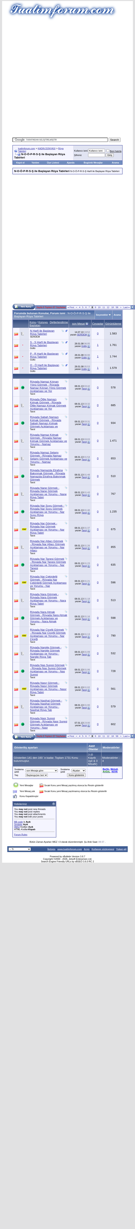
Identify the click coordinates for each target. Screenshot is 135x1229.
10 (99, 307)
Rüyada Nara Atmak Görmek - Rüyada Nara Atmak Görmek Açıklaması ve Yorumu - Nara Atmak (48, 616)
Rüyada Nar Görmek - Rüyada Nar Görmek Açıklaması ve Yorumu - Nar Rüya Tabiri (47, 528)
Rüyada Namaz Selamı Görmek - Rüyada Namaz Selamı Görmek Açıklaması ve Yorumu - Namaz (48, 457)
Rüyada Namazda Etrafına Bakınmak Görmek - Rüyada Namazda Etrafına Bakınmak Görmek (47, 475)
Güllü (32, 348)
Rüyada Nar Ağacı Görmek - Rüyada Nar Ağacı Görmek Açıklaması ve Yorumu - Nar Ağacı (47, 546)
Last (126, 307)
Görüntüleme (113, 323)
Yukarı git (121, 849)
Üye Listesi (53, 162)
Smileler (18, 824)
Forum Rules (20, 834)
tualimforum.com (26, 148)
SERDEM (35, 336)
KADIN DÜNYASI (46, 148)
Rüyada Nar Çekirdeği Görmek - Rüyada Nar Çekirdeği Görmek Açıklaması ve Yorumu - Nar (48, 581)
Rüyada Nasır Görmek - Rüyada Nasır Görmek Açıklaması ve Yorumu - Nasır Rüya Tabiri (48, 687)
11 (103, 307)
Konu (33, 322)
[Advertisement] (68, 50)
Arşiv (87, 849)
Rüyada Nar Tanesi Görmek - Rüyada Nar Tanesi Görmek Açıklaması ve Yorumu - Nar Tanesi (48, 563)
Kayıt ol (20, 162)
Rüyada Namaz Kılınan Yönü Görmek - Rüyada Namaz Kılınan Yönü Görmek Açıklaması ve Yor (48, 386)
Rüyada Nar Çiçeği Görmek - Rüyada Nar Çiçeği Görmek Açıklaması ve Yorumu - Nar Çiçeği (48, 634)
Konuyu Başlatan (39, 324)
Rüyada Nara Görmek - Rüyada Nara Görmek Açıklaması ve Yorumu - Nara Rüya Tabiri (48, 599)
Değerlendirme (59, 322)
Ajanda (71, 162)
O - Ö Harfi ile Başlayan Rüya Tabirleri (44, 367)
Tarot (32, 394)
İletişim (51, 849)
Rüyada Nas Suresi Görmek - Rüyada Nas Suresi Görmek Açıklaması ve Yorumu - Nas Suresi (48, 670)
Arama (115, 162)
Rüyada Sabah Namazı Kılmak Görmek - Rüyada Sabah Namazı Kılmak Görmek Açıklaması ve (45, 422)
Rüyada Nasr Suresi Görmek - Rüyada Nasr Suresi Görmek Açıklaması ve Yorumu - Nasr (48, 723)
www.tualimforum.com (69, 849)
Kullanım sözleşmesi (103, 849)
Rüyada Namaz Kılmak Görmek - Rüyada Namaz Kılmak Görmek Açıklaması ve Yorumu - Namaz (48, 439)
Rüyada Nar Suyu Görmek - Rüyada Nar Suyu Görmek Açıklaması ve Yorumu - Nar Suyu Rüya (47, 510)
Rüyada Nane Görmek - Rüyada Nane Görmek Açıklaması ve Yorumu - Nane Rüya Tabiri (48, 492)
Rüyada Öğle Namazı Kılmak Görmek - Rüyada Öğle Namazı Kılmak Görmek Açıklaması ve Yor (48, 404)
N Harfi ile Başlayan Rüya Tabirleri (42, 332)
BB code (18, 822)
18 (112, 307)
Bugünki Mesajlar (93, 162)
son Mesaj (78, 323)
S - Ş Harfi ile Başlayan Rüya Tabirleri (44, 344)
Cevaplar (97, 323)
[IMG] (17, 827)
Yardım (35, 162)
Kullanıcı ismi (81, 150)
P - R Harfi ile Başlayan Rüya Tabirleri (44, 355)
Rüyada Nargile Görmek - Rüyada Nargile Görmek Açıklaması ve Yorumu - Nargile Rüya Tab (45, 652)
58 (117, 307)
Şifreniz (78, 155)
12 (108, 307)
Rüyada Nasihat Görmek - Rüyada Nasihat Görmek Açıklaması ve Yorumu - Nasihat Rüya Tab (46, 705)
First (71, 307)
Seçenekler (102, 315)
